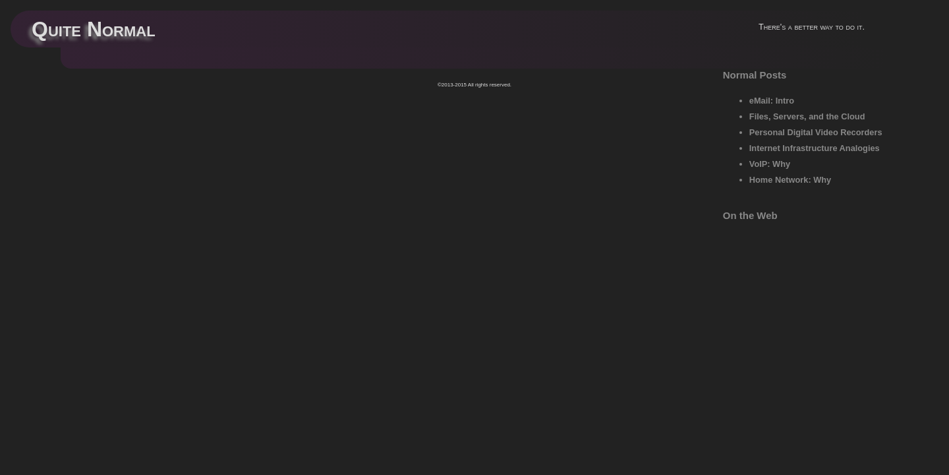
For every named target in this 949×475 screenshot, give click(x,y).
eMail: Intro (771, 101)
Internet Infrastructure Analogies (814, 148)
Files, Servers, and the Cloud (807, 116)
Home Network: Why (790, 180)
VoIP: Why (769, 164)
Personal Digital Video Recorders (815, 132)
